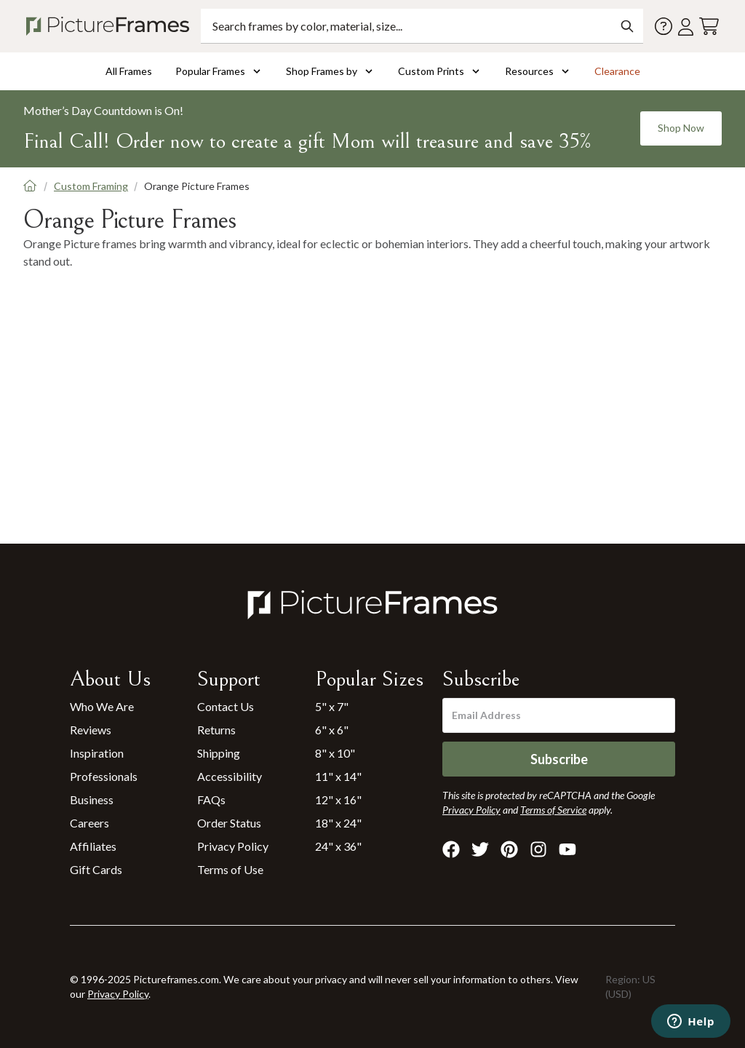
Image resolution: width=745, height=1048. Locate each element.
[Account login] (685, 26)
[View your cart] (709, 26)
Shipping (218, 753)
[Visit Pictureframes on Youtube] (567, 849)
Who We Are (102, 706)
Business (91, 799)
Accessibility (229, 776)
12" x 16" (338, 799)
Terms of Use (230, 869)
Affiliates (93, 846)
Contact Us (225, 706)
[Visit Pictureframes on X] (480, 849)
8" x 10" (335, 753)
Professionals (104, 776)
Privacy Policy (232, 846)
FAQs (211, 799)
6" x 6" (331, 730)
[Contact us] (663, 26)
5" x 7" (331, 706)
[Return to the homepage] (110, 26)
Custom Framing (91, 186)
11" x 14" (338, 776)
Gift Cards (96, 869)
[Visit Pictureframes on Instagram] (538, 849)
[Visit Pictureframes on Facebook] (451, 849)
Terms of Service (553, 809)
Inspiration (97, 753)
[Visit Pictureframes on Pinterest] (509, 849)
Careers (89, 823)
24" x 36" (338, 846)
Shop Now (681, 128)
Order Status (229, 823)
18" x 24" (338, 823)
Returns (216, 730)
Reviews (90, 730)
